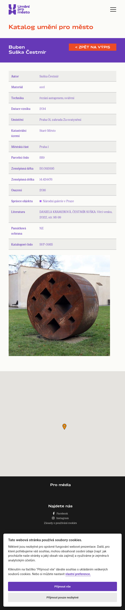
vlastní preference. (78, 574)
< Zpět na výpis (92, 47)
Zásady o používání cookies (60, 523)
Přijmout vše (62, 586)
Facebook (60, 513)
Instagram (60, 518)
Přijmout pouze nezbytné (62, 597)
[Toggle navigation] (113, 9)
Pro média (60, 485)
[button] (64, 427)
